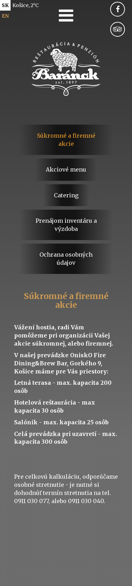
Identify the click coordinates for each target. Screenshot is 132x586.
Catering (66, 195)
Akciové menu (66, 169)
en (5, 16)
